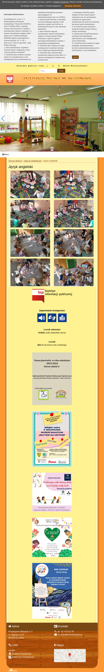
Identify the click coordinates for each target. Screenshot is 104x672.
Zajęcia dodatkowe (32, 161)
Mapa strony (32, 66)
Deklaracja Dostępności (21, 657)
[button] (3, 118)
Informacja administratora (79, 66)
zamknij (75, 57)
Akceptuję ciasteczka (73, 6)
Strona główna (22, 66)
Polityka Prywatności (19, 653)
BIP (11, 650)
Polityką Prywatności (61, 2)
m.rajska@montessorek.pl (68, 635)
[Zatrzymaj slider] (52, 149)
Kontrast (66, 66)
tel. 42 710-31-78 (64, 631)
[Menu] (52, 154)
